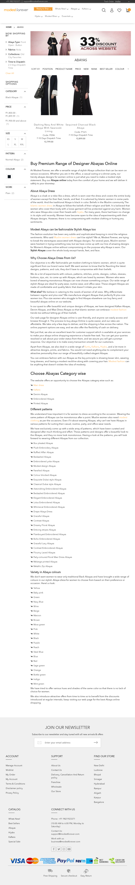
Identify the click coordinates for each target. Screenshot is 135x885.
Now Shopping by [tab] (15, 35)
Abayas (11, 828)
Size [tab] (8, 133)
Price (78, 69)
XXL (22, 145)
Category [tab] (11, 91)
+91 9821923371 (13, 1)
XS (8, 139)
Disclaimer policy (14, 788)
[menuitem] (43, 8)
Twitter (58, 849)
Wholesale (56, 787)
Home (9, 27)
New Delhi (99, 766)
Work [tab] (9, 187)
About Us (55, 766)
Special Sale (14, 842)
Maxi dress (38, 385)
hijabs (80, 212)
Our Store (56, 791)
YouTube (69, 849)
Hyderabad (99, 784)
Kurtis (87, 347)
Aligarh (97, 793)
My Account (112, 10)
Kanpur (97, 798)
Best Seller (106, 69)
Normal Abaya (15, 160)
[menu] (64, 14)
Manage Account (14, 766)
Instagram (64, 849)
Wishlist (9, 770)
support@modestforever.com (36, 1)
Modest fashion (117, 361)
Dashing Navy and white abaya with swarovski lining (49, 128)
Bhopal (97, 775)
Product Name (64, 69)
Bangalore (99, 802)
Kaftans (95, 347)
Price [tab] (8, 107)
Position (48, 69)
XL (15, 145)
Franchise (55, 782)
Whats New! (14, 819)
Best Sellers (14, 823)
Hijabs (103, 347)
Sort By (35, 69)
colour (119, 69)
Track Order (109, 2)
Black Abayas (15, 97)
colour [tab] (10, 169)
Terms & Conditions (15, 784)
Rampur (97, 788)
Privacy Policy (12, 793)
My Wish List (119, 10)
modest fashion (118, 310)
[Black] (9, 177)
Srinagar (98, 779)
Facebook (53, 849)
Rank (94, 69)
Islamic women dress (41, 206)
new (86, 69)
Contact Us (56, 770)
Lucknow (98, 770)
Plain (11, 193)
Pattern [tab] (10, 154)
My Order (10, 775)
